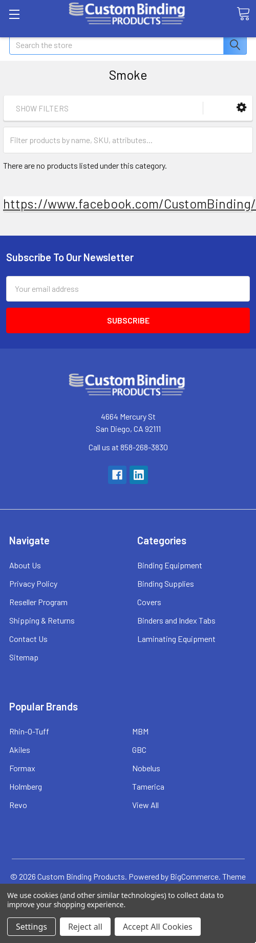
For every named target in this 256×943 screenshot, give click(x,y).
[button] (241, 108)
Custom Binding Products (81, 876)
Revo (18, 805)
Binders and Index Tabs (176, 620)
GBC (139, 749)
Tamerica (148, 786)
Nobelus (146, 768)
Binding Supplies (165, 583)
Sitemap (23, 657)
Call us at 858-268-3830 (128, 447)
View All (145, 805)
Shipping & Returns (42, 620)
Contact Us (28, 638)
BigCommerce (194, 876)
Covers (149, 602)
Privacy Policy (33, 583)
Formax (22, 768)
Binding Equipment (169, 565)
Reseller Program (38, 602)
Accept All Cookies (158, 926)
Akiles (19, 749)
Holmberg (25, 786)
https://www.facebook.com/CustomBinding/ (129, 203)
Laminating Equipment (176, 638)
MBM (140, 731)
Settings (31, 926)
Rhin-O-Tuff (29, 731)
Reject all (85, 926)
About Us (25, 565)
